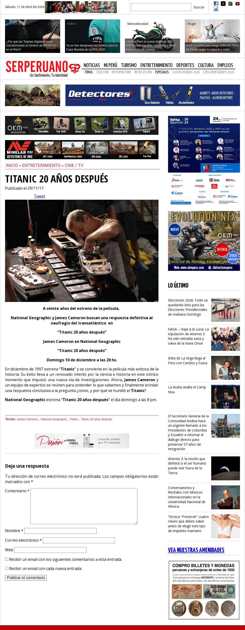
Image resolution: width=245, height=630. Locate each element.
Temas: (88, 72)
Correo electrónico (23, 540)
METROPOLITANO (121, 72)
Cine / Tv (74, 165)
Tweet (39, 196)
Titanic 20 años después (96, 419)
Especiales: (162, 72)
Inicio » (13, 165)
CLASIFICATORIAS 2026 (186, 72)
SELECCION (102, 72)
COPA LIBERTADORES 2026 (218, 72)
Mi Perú (110, 65)
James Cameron (27, 419)
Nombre (14, 530)
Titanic (74, 419)
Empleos (225, 65)
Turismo (129, 65)
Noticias (92, 65)
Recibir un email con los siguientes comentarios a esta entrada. (65, 559)
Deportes (185, 65)
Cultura (206, 65)
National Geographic (54, 419)
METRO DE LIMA (143, 72)
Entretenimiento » (43, 165)
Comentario (17, 491)
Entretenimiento (156, 65)
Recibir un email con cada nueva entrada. (45, 568)
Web (9, 549)
